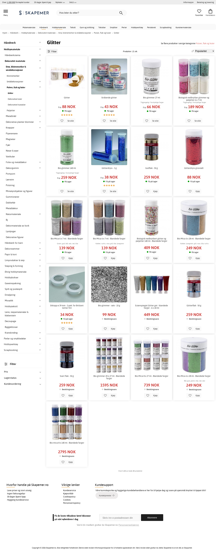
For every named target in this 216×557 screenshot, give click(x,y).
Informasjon (188, 2)
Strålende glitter (109, 97)
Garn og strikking (87, 27)
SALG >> (72, 2)
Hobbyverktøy (137, 27)
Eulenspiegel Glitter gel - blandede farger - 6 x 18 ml (151, 306)
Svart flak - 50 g (67, 376)
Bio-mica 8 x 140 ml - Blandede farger (67, 443)
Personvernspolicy (71, 503)
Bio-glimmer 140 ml (67, 168)
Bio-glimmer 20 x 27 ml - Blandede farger (109, 377)
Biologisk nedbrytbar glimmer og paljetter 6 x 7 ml (193, 98)
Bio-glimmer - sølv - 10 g (109, 305)
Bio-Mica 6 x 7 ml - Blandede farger (67, 238)
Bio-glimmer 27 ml (151, 97)
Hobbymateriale (59, 27)
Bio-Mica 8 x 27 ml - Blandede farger (151, 376)
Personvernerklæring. (128, 524)
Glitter (67, 97)
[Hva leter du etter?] (91, 13)
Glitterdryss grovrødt (194, 168)
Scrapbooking (165, 27)
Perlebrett (151, 27)
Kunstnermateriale (183, 27)
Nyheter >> (60, 2)
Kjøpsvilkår (68, 493)
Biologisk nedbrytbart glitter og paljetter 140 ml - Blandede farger (151, 239)
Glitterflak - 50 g (194, 305)
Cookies (67, 499)
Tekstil (73, 27)
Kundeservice (69, 490)
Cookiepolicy (69, 496)
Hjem (4, 33)
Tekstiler (102, 27)
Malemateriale (29, 27)
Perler (124, 27)
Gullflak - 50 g (151, 168)
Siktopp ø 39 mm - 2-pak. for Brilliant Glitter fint (67, 306)
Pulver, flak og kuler (205, 43)
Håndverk (43, 27)
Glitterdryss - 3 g (109, 168)
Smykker (113, 27)
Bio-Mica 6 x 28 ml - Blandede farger (194, 238)
